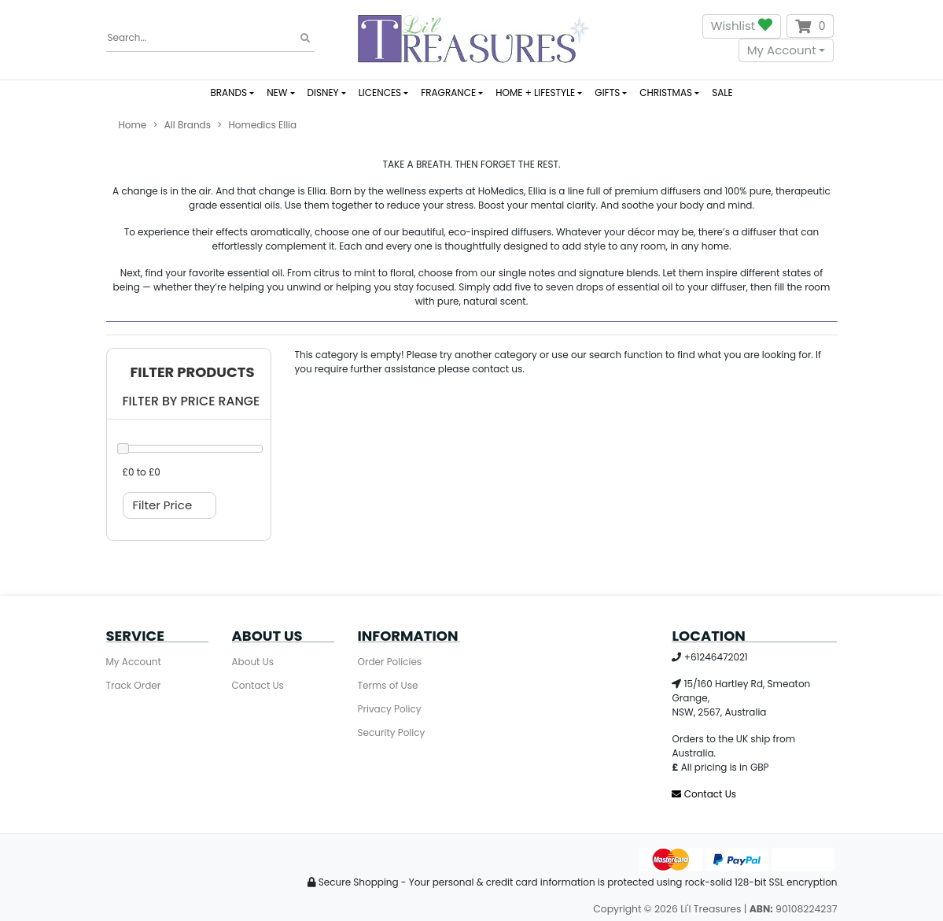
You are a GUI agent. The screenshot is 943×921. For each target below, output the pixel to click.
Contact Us (258, 685)
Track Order (133, 685)
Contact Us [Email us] (704, 794)
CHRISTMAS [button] (665, 92)
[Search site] (305, 38)
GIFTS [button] (607, 92)
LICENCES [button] (380, 92)
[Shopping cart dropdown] (810, 26)
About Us (253, 661)
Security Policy (391, 732)
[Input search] (210, 38)
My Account (781, 50)
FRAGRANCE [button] (448, 92)
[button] (189, 373)
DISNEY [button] (323, 92)
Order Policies (390, 661)
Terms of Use (388, 685)
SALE (722, 92)
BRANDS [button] (228, 92)
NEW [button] (277, 92)
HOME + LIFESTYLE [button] (535, 92)
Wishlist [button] (741, 26)
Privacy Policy (390, 709)
